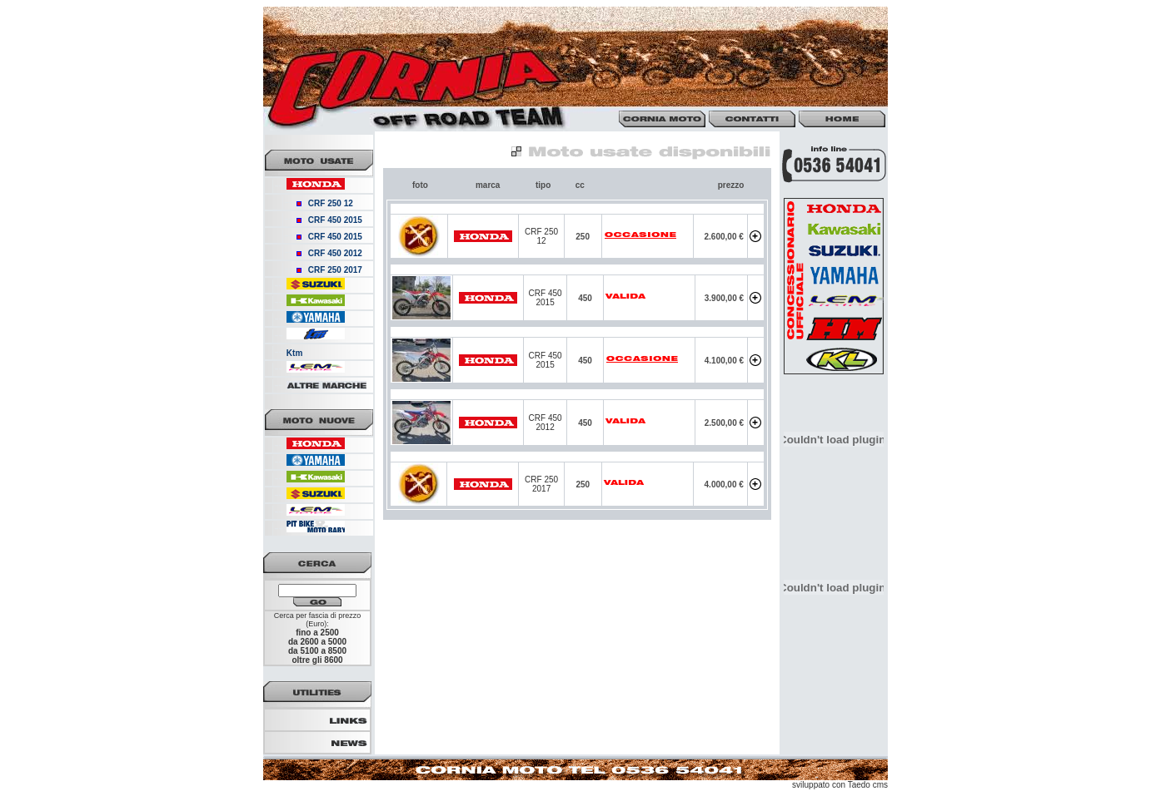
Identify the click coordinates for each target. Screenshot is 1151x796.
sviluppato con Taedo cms (840, 784)
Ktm (294, 353)
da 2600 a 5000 (317, 641)
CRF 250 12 (330, 203)
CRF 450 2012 (335, 253)
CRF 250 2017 (335, 269)
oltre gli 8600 (316, 660)
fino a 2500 (317, 632)
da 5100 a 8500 (317, 650)
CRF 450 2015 (335, 220)
